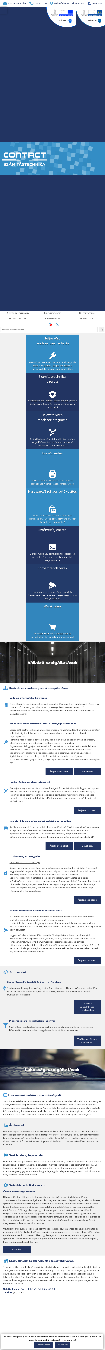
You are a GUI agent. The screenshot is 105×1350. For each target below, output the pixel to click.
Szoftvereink (87, 313)
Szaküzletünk (18, 318)
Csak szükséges (43, 1345)
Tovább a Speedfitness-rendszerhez (87, 854)
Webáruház (52, 318)
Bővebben (87, 618)
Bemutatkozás (52, 313)
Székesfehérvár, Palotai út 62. (69, 3)
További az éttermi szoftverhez (87, 887)
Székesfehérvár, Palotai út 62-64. (38, 1136)
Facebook (97, 3)
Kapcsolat (87, 318)
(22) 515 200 (40, 3)
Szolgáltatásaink (18, 313)
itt (62, 1340)
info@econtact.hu (17, 3)
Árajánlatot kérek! (59, 618)
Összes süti (63, 1345)
